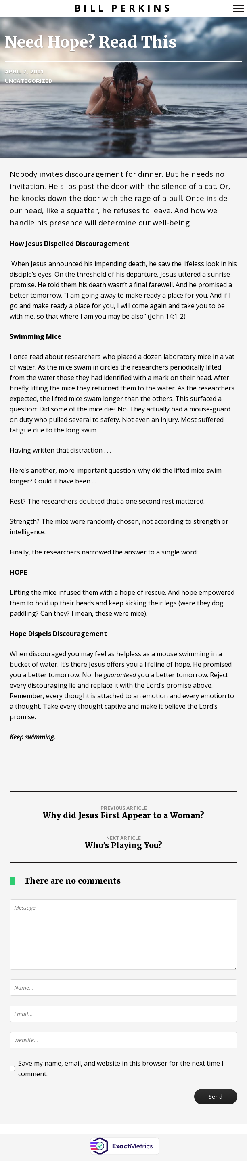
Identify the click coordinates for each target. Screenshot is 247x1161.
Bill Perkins (123, 8)
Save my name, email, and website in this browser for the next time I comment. (121, 1068)
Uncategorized (28, 80)
